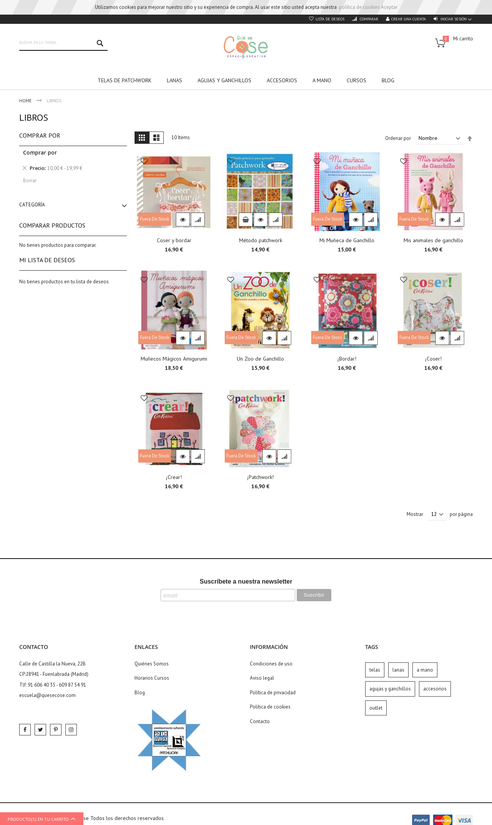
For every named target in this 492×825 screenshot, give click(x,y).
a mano (425, 670)
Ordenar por (398, 138)
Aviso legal (262, 678)
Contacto (260, 721)
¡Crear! (174, 477)
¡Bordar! (346, 358)
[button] (144, 162)
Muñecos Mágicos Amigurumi (174, 358)
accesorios (435, 688)
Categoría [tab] (32, 204)
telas (374, 670)
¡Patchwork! (260, 477)
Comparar (368, 19)
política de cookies (359, 7)
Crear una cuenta (408, 19)
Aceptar (389, 7)
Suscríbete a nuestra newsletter (246, 581)
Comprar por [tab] (39, 135)
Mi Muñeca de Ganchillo (346, 240)
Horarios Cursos (152, 678)
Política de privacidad (273, 692)
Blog (140, 692)
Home (26, 100)
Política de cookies (270, 707)
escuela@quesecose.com (47, 695)
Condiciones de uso (271, 663)
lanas (398, 670)
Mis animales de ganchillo (433, 240)
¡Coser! (433, 358)
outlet (375, 708)
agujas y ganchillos (390, 688)
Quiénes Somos (152, 663)
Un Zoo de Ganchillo (260, 358)
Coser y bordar (174, 240)
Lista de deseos (330, 19)
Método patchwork (260, 240)
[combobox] (63, 43)
